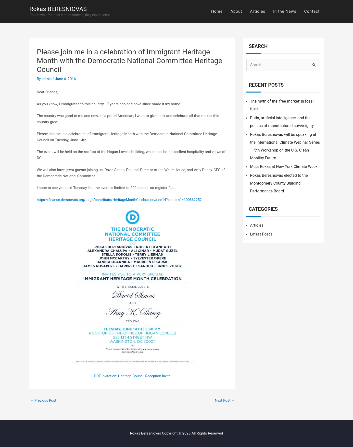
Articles (257, 11)
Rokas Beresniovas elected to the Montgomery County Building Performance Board (279, 183)
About (236, 11)
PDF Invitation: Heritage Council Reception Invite (132, 376)
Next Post (224, 400)
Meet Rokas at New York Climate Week (283, 167)
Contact (312, 11)
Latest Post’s (261, 234)
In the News (284, 11)
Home (217, 11)
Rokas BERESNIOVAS (59, 8)
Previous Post (43, 400)
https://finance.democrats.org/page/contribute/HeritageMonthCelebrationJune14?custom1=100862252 (122, 200)
